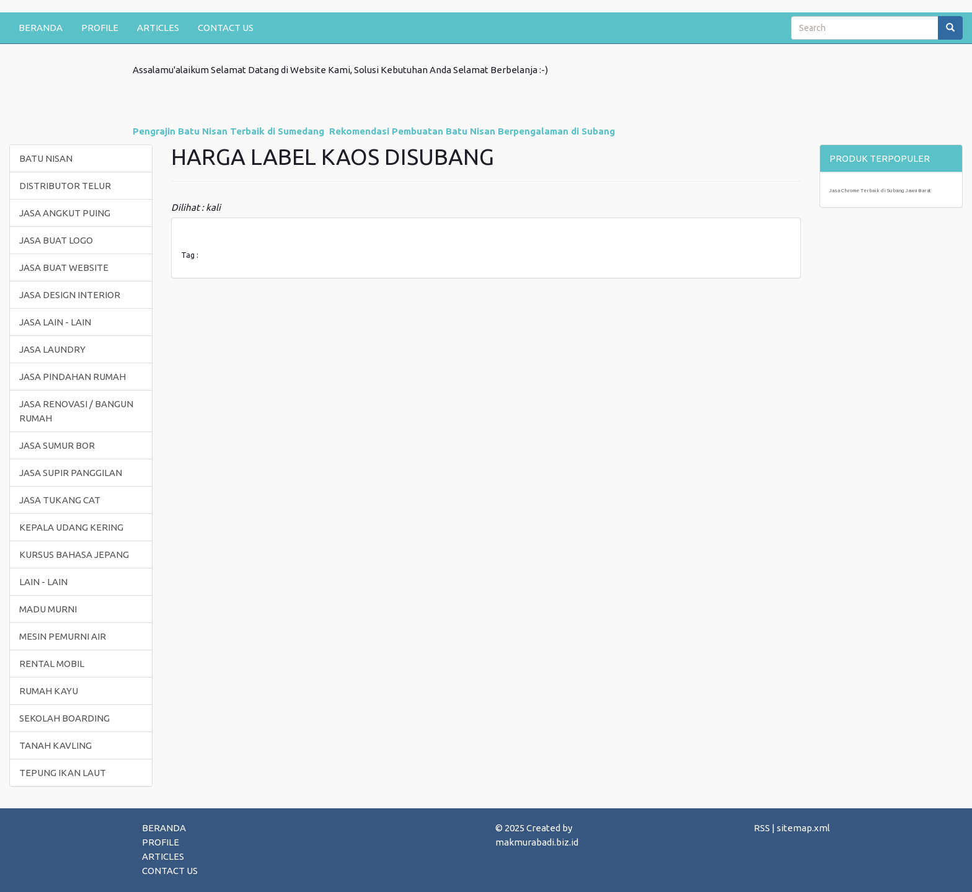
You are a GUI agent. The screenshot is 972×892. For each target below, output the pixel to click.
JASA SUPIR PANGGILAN (70, 472)
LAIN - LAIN (43, 581)
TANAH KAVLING (55, 745)
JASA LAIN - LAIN (55, 322)
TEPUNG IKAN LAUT (62, 772)
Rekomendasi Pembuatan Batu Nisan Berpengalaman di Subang (472, 131)
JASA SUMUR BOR (57, 445)
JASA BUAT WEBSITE (63, 267)
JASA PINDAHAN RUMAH (72, 376)
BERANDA (41, 27)
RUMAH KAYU (48, 691)
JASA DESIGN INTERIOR (69, 294)
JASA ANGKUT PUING (64, 213)
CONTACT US (226, 27)
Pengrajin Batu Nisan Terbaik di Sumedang (228, 131)
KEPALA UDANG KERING (71, 527)
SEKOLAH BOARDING (64, 718)
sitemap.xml (803, 828)
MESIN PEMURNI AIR (62, 636)
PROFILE (99, 27)
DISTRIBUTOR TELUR (65, 185)
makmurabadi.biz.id (536, 842)
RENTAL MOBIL (51, 663)
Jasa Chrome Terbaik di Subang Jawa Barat (880, 190)
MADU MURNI (48, 609)
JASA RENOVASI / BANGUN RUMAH (76, 411)
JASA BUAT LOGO (56, 240)
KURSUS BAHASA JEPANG (74, 554)
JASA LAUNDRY (52, 349)
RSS (762, 828)
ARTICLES (158, 27)
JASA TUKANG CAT (59, 500)
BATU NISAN (46, 158)
